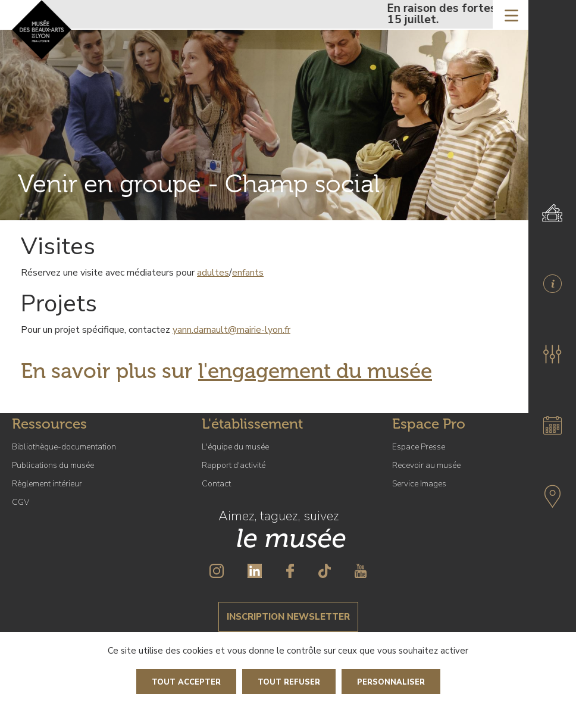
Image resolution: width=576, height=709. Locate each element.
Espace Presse (418, 446)
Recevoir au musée (426, 465)
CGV (20, 502)
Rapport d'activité (233, 465)
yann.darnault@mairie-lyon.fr (231, 329)
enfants (248, 272)
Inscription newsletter (288, 617)
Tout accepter (186, 682)
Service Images (419, 483)
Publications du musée (53, 465)
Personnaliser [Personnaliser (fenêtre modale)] (391, 682)
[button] (552, 354)
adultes (213, 272)
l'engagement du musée (315, 370)
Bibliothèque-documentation (64, 446)
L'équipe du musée (235, 446)
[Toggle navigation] (511, 15)
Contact (216, 483)
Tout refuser (289, 682)
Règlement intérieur (47, 483)
